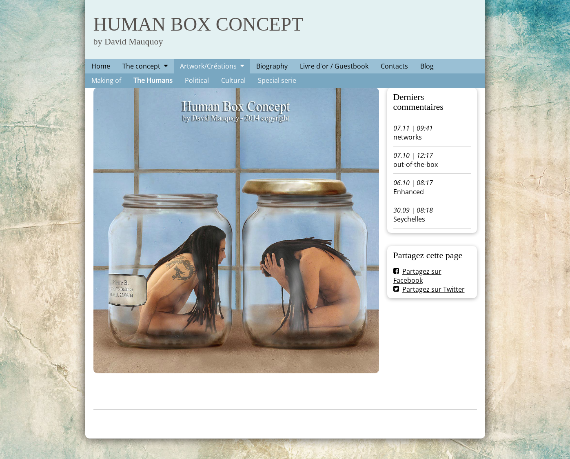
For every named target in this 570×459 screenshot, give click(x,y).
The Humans (153, 80)
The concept (141, 66)
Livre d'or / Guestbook (334, 66)
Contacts (394, 66)
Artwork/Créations (208, 66)
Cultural (233, 80)
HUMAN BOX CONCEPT (198, 24)
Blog (427, 66)
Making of (106, 80)
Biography (272, 66)
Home (100, 66)
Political (197, 80)
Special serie (277, 80)
